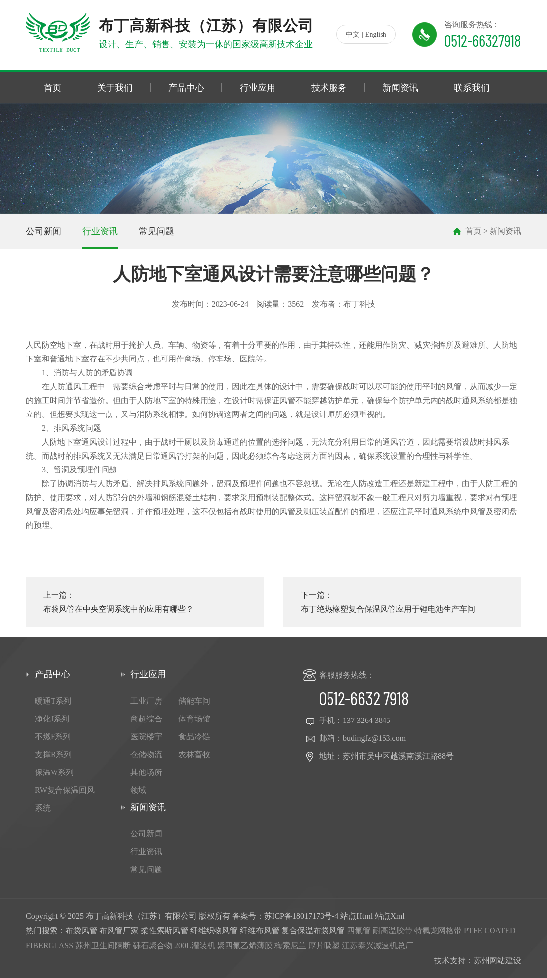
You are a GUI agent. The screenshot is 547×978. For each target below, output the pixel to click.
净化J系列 (52, 719)
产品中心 (186, 88)
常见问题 (156, 231)
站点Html (356, 916)
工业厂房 (146, 701)
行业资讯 (100, 231)
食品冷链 (194, 736)
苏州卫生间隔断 (103, 945)
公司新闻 (43, 231)
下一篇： (402, 603)
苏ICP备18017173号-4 (301, 916)
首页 (52, 88)
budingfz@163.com (374, 738)
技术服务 (329, 88)
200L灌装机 (194, 945)
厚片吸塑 (324, 945)
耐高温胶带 (392, 931)
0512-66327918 (482, 40)
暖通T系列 (53, 701)
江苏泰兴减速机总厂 (377, 945)
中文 (353, 34)
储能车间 (194, 701)
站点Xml (389, 916)
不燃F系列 (53, 736)
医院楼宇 (146, 736)
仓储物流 (146, 754)
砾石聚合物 (152, 945)
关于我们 (115, 88)
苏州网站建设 (497, 960)
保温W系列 (54, 772)
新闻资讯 (400, 88)
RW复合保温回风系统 (65, 799)
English (375, 34)
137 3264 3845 (366, 720)
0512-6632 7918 (364, 698)
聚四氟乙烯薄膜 (245, 945)
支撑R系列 (53, 754)
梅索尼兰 (290, 945)
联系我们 (472, 88)
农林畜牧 (194, 754)
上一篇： (144, 603)
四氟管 (359, 931)
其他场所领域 (146, 781)
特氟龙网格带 (438, 931)
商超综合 (146, 719)
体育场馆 (194, 719)
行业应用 (257, 88)
